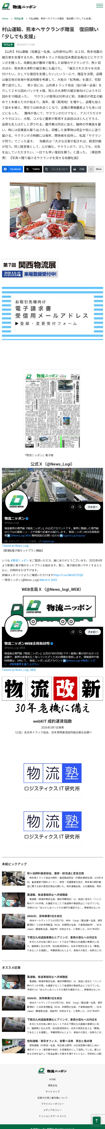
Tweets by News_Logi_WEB (19, 669)
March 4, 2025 (48, 579)
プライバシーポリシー (52, 1104)
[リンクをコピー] (56, 169)
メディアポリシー (52, 1110)
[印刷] (79, 169)
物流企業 (18, 18)
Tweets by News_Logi (15, 545)
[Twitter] (33, 169)
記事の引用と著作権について (53, 1098)
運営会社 (52, 1085)
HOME (52, 1079)
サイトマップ (53, 1091)
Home (5, 18)
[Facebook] (12, 169)
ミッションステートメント (53, 1116)
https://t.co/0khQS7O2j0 (68, 575)
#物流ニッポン (20, 560)
